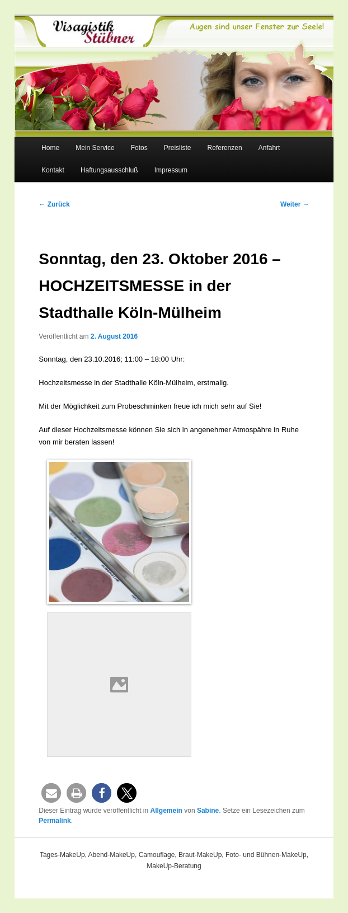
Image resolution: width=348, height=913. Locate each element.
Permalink (54, 821)
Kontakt (52, 170)
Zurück (54, 204)
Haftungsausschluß (109, 170)
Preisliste (177, 148)
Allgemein (166, 810)
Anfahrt (269, 148)
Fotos (139, 148)
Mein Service (95, 148)
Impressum (170, 170)
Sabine (208, 810)
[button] (51, 793)
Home (50, 148)
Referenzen (225, 148)
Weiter (294, 204)
